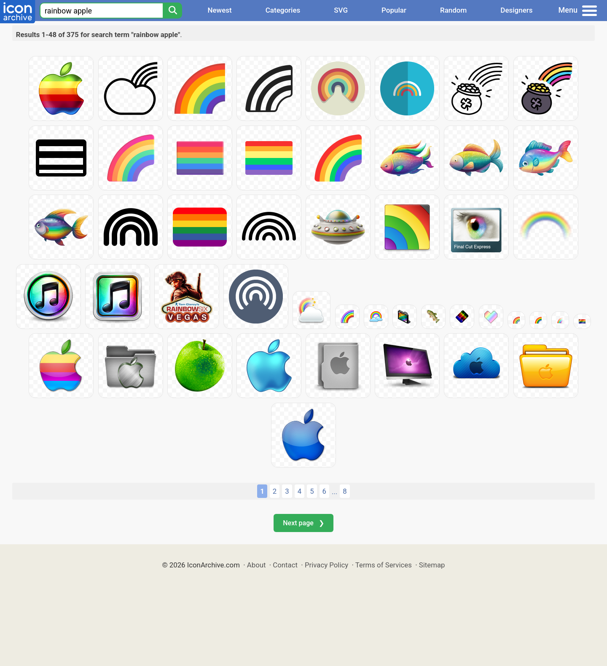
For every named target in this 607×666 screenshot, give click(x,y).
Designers (516, 10)
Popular (393, 10)
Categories (283, 10)
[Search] (172, 11)
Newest (219, 10)
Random (453, 10)
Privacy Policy (326, 565)
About (256, 565)
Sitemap (432, 565)
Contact (285, 565)
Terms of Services (383, 565)
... (334, 491)
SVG (341, 10)
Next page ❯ (303, 523)
